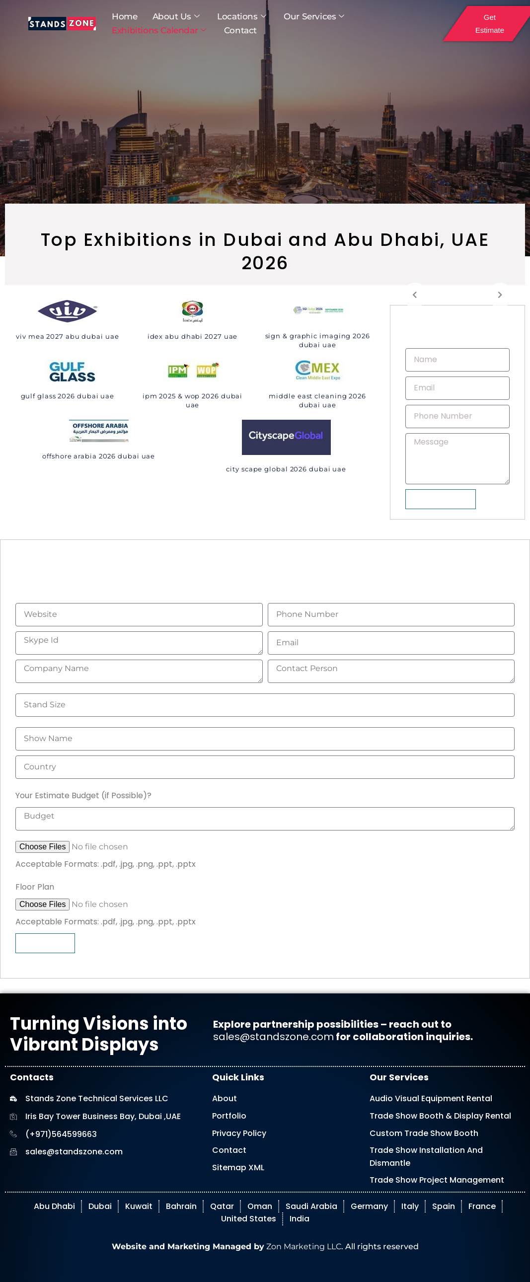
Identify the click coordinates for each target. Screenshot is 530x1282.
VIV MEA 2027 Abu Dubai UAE (67, 336)
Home (124, 16)
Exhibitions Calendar (159, 30)
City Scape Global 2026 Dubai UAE (286, 469)
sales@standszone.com (273, 1037)
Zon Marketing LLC (302, 1246)
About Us (175, 16)
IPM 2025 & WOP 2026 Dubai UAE (193, 400)
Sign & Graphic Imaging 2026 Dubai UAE (317, 340)
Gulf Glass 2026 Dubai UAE (68, 396)
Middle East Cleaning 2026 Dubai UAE (317, 400)
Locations (241, 16)
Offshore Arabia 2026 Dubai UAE (98, 456)
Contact (240, 30)
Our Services (314, 16)
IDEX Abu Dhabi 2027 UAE (193, 336)
